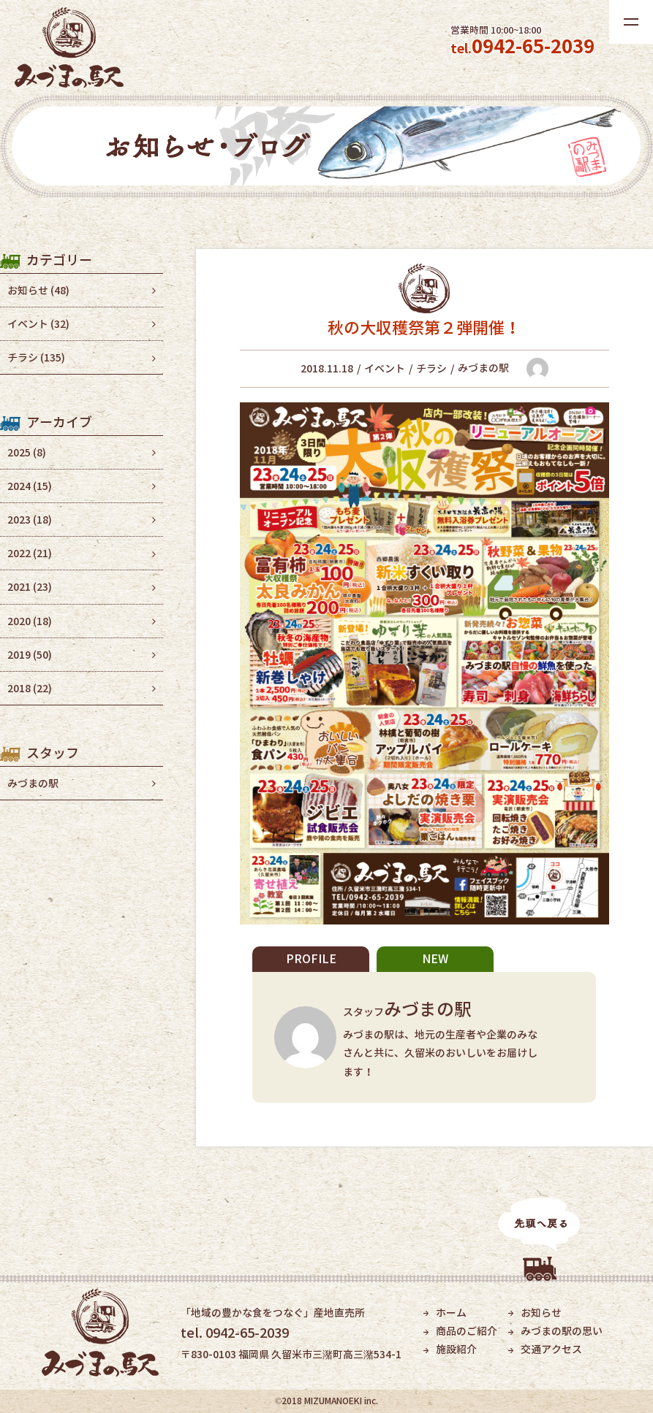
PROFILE (311, 959)
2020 (29, 621)
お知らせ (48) (38, 290)
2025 (26, 452)
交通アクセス (551, 1349)
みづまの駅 (32, 783)
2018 (29, 688)
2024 (29, 486)
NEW (435, 959)
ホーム (451, 1313)
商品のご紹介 (466, 1331)
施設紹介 (456, 1349)
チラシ (431, 368)
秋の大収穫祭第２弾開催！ (424, 327)
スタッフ (416, 1012)
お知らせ (541, 1313)
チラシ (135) (36, 357)
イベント (384, 368)
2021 (29, 587)
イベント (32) (38, 324)
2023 (29, 519)
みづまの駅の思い (562, 1331)
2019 (29, 655)
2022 (29, 553)
